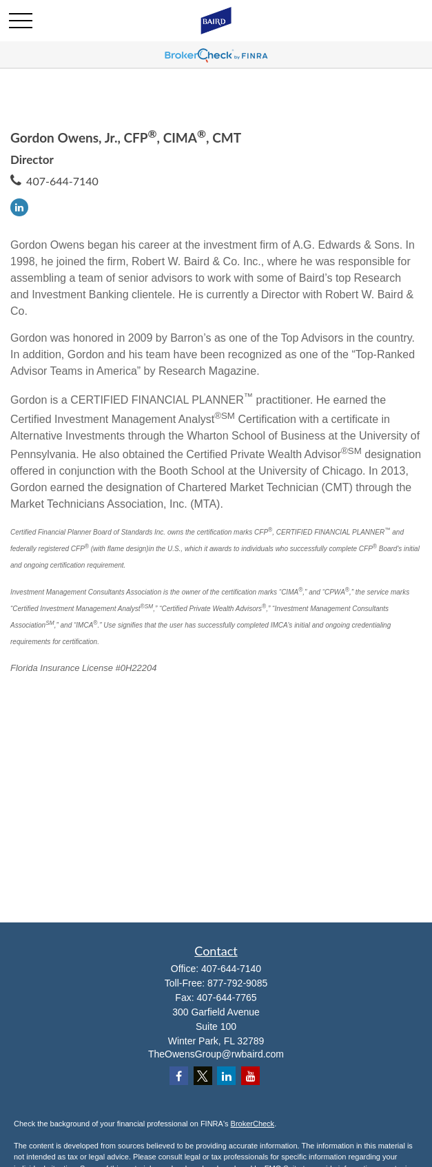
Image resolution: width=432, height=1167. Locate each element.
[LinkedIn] (19, 207)
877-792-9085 (237, 983)
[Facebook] (178, 1075)
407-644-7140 (62, 180)
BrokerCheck (253, 1123)
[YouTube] (250, 1075)
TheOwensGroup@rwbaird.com (216, 1054)
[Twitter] (203, 1075)
